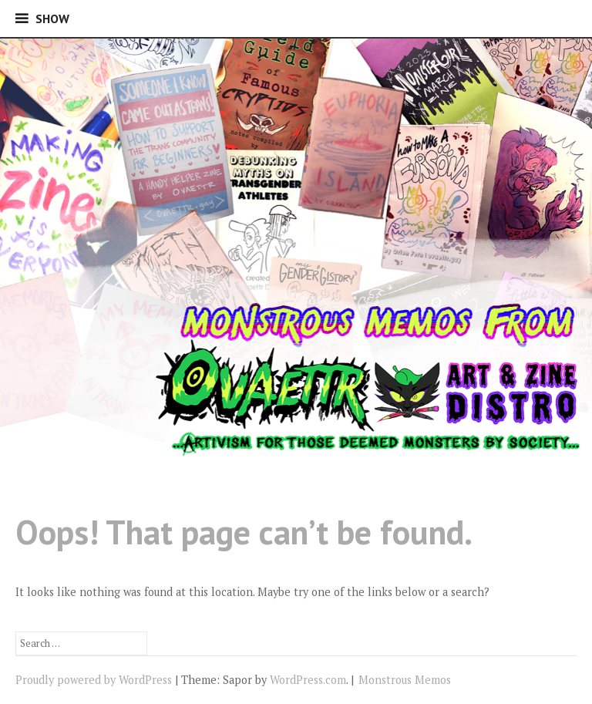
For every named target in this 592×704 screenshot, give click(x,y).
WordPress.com (308, 679)
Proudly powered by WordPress (93, 679)
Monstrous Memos (404, 679)
